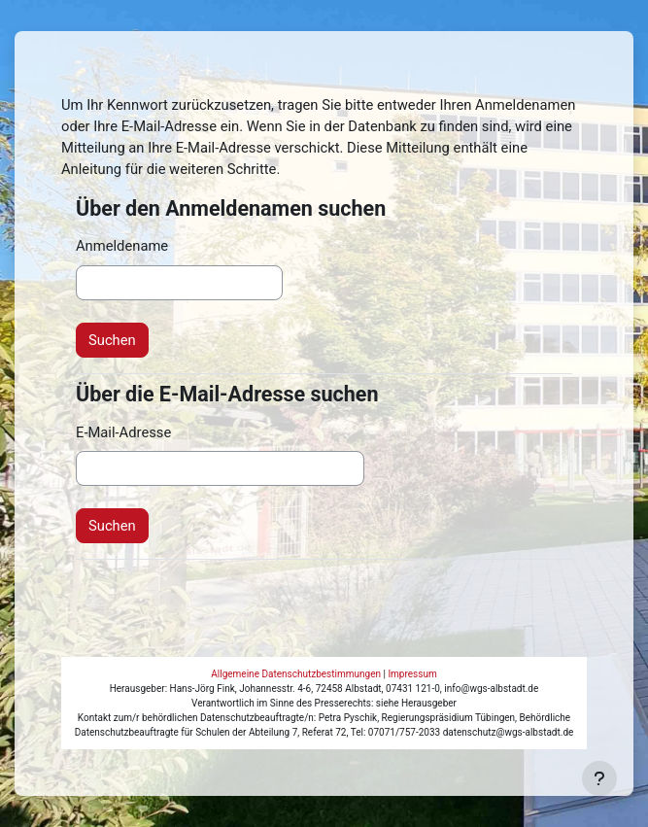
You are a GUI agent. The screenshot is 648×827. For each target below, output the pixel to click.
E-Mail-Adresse (123, 432)
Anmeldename (122, 246)
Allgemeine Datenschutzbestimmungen (296, 674)
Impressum (412, 674)
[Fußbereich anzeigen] (599, 778)
